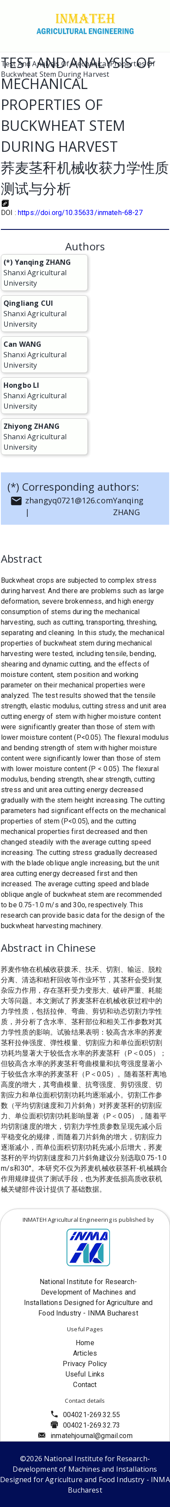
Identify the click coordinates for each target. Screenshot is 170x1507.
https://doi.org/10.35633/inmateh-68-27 (80, 212)
